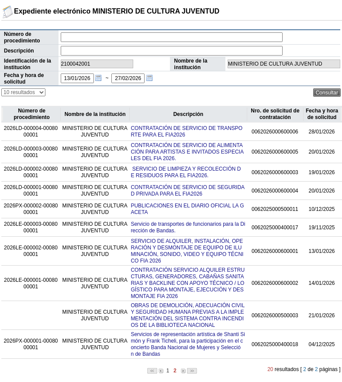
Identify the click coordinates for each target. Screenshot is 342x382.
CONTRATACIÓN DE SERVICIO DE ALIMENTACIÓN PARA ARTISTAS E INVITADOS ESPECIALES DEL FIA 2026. (187, 151)
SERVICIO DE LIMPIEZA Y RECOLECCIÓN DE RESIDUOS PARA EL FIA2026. (186, 172)
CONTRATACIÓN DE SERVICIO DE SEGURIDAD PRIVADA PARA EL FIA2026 (188, 190)
